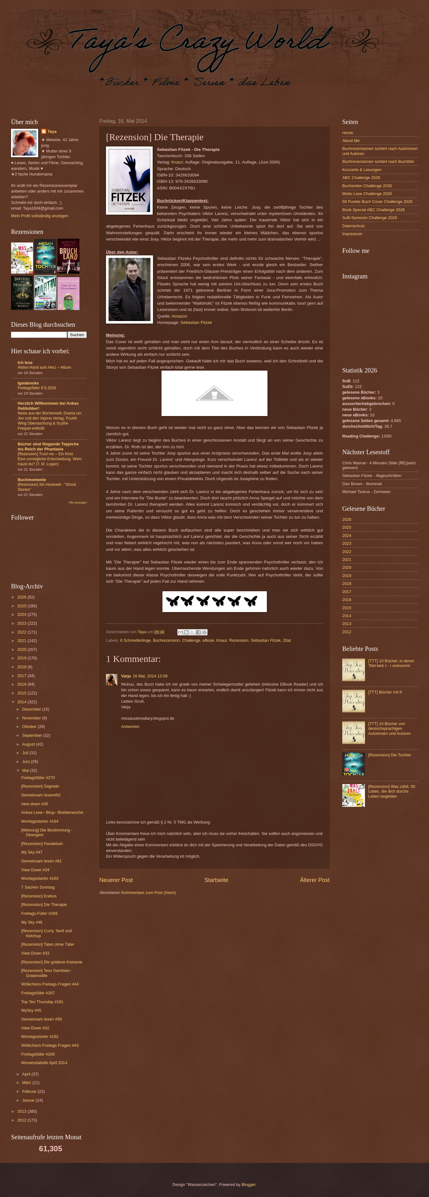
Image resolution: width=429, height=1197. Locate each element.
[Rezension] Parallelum (42, 843)
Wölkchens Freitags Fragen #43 (50, 1045)
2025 (22, 606)
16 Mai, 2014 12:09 (150, 676)
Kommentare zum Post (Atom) (148, 892)
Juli (25, 752)
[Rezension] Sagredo (40, 786)
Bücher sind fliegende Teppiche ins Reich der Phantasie (48, 446)
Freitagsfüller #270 (38, 777)
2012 (22, 1120)
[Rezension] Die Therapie (44, 904)
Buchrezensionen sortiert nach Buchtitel (378, 161)
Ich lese (25, 362)
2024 (22, 614)
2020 (22, 649)
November (32, 718)
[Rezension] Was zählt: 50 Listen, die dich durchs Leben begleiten (391, 791)
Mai (26, 770)
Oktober (30, 726)
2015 (22, 693)
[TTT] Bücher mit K (385, 692)
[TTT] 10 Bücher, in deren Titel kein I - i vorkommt (391, 663)
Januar (29, 1100)
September (32, 735)
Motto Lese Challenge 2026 (367, 193)
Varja (126, 676)
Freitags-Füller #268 (39, 913)
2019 (22, 658)
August (29, 744)
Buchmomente (32, 479)
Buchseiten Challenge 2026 (367, 185)
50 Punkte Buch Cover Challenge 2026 (377, 201)
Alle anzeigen (77, 502)
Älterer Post (315, 880)
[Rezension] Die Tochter (389, 755)
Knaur (177, 162)
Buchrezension (166, 640)
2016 (22, 684)
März (27, 1082)
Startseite (216, 880)
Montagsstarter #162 (39, 1036)
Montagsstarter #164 (39, 821)
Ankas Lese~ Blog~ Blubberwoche (52, 812)
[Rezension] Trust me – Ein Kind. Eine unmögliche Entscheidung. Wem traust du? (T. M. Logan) (50, 459)
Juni (26, 761)
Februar (30, 1091)
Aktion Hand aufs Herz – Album (44, 367)
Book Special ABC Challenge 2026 (373, 209)
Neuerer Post (116, 880)
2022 (22, 632)
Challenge (191, 640)
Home (347, 132)
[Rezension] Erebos (38, 896)
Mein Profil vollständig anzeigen (39, 215)
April (26, 1074)
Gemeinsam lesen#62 (41, 795)
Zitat (287, 640)
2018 (22, 666)
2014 (22, 702)
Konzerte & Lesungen (361, 169)
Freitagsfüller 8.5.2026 (37, 388)
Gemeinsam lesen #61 (41, 861)
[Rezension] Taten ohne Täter (47, 944)
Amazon (179, 316)
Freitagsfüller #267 (38, 993)
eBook (208, 640)
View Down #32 (35, 1028)
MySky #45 (31, 1010)
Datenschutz (353, 225)
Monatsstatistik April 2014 (44, 1062)
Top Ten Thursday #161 (42, 1001)
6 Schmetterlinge (135, 640)
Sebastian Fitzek (196, 322)
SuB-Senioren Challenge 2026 (369, 217)
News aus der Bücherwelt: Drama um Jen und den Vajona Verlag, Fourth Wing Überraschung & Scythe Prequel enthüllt (49, 421)
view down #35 (34, 803)
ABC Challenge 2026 (361, 177)
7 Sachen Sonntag (38, 887)
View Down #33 (35, 953)
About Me (351, 140)
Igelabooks (28, 383)
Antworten (130, 726)
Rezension (239, 640)
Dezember (32, 709)
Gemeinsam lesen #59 (41, 1019)
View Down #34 (35, 869)
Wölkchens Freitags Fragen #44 (50, 984)
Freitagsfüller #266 (38, 1054)
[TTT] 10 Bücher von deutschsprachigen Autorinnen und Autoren (389, 728)
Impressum (352, 233)
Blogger (249, 1184)
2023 (22, 623)
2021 (22, 640)
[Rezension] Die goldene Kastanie (51, 962)
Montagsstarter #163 (39, 878)
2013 (22, 1111)
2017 (22, 675)
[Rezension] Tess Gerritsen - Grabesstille (46, 973)
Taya (52, 131)
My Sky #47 (31, 852)
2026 (22, 597)
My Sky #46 (31, 922)
